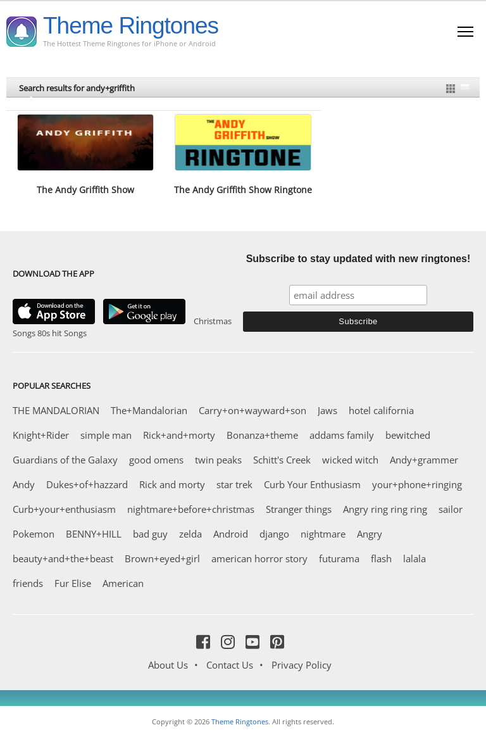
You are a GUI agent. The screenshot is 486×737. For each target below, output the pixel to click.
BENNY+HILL (94, 533)
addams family (341, 435)
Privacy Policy (301, 664)
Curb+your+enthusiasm (64, 509)
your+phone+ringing (417, 484)
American (123, 583)
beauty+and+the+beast (63, 558)
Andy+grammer (424, 459)
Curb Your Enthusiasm (312, 484)
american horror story (259, 558)
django (274, 533)
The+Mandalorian (149, 410)
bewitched (407, 435)
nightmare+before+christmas (190, 509)
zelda (190, 533)
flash (381, 558)
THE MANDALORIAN (56, 410)
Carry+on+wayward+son (252, 410)
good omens (156, 459)
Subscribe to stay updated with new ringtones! (358, 258)
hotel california (381, 410)
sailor (451, 509)
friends (28, 583)
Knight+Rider (41, 435)
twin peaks (218, 459)
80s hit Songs (62, 333)
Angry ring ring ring (385, 509)
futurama (339, 558)
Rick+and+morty (179, 435)
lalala (414, 558)
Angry (369, 533)
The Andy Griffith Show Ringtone (243, 190)
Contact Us (229, 664)
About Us (168, 664)
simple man (106, 435)
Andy (24, 484)
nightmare (323, 533)
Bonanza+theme (262, 435)
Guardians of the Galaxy (65, 459)
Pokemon (33, 533)
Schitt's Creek (282, 459)
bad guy (150, 533)
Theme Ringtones (130, 26)
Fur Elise (72, 583)
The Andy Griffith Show (85, 190)
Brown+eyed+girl (162, 558)
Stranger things (299, 509)
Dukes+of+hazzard (87, 484)
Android (230, 533)
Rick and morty (172, 484)
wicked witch (350, 459)
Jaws (327, 410)
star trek (234, 484)
